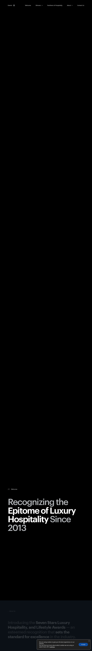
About (69, 5)
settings (52, 647)
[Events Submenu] (13, 5)
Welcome (28, 5)
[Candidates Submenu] (42, 5)
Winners (38, 5)
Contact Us (80, 5)
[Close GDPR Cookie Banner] (89, 641)
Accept (83, 644)
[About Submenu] (72, 5)
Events (10, 5)
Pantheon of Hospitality (54, 5)
